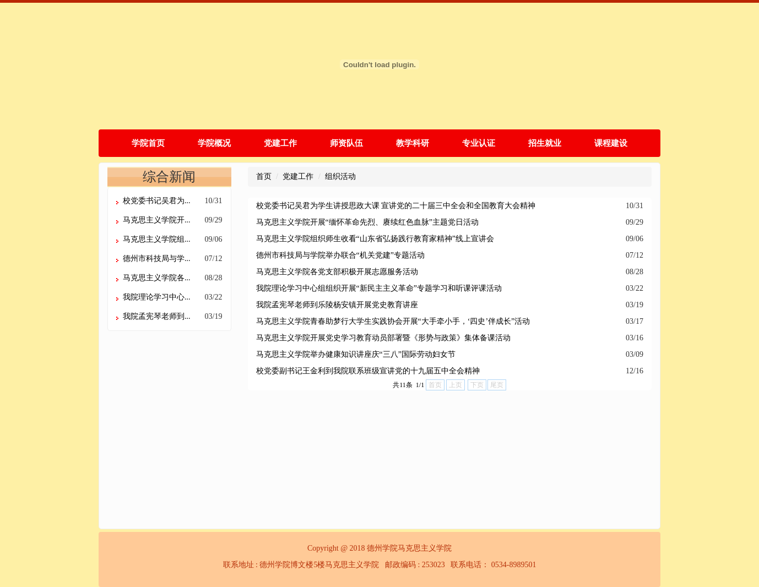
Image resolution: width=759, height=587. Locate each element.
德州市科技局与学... (157, 258)
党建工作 (280, 143)
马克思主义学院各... (157, 278)
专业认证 (478, 143)
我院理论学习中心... (157, 297)
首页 (264, 176)
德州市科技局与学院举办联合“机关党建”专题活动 (340, 255)
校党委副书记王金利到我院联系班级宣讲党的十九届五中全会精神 (368, 371)
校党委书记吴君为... (157, 201)
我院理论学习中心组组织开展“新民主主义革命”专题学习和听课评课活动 (379, 288)
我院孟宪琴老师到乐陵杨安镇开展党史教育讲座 (337, 305)
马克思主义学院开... (157, 220)
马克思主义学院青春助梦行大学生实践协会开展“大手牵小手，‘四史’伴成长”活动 (393, 321)
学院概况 (214, 143)
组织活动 (340, 176)
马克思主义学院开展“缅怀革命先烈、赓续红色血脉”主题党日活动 (367, 222)
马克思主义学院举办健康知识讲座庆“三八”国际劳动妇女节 (356, 354)
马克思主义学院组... (157, 239)
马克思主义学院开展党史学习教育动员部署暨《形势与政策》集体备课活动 (383, 338)
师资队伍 (346, 143)
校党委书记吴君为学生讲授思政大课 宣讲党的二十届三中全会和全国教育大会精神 (396, 206)
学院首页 (148, 143)
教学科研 (412, 143)
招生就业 (544, 143)
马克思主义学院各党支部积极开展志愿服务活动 (337, 272)
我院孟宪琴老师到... (157, 316)
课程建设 (610, 143)
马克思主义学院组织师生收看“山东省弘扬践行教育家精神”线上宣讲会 (375, 239)
